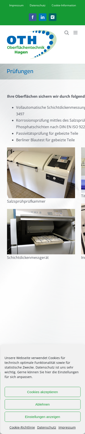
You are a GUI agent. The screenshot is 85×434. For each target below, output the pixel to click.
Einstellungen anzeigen (42, 417)
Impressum (67, 427)
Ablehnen (42, 404)
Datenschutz (46, 427)
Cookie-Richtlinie (22, 427)
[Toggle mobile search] (66, 32)
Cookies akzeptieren (42, 392)
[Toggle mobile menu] (75, 32)
